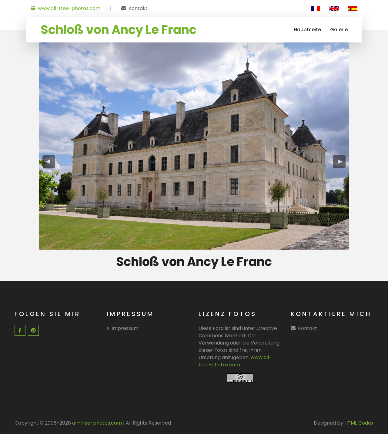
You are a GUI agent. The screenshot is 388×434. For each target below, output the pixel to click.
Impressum (123, 328)
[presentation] (49, 161)
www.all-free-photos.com (65, 8)
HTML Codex (358, 422)
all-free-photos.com (96, 422)
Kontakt (138, 8)
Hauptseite (307, 29)
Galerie (339, 29)
